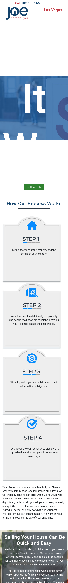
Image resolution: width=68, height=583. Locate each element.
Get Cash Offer (34, 187)
